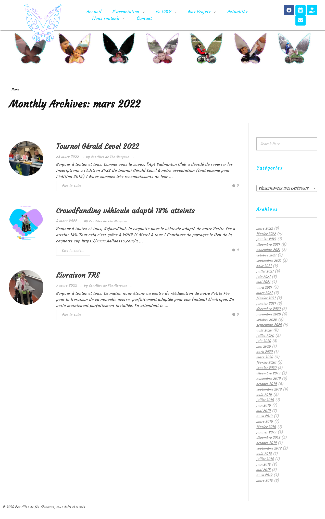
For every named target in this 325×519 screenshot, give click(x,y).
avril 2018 (264, 475)
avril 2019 (264, 416)
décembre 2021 (268, 244)
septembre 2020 (269, 325)
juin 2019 (263, 405)
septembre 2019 (269, 389)
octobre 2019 (266, 384)
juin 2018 (263, 464)
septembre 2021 (268, 260)
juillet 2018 (265, 459)
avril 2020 (264, 351)
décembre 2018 (268, 437)
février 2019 (266, 426)
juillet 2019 (265, 400)
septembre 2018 (269, 448)
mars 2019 (264, 421)
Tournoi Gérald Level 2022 (97, 146)
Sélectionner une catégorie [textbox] (283, 188)
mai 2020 (263, 346)
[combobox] (286, 188)
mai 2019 (263, 410)
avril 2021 (264, 287)
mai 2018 (263, 469)
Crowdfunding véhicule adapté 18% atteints (125, 210)
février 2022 (266, 233)
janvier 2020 (266, 367)
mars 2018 (264, 480)
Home (15, 89)
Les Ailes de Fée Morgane (110, 157)
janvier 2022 (266, 239)
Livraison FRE (77, 275)
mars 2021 (264, 292)
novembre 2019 (268, 378)
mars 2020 (264, 357)
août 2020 (264, 330)
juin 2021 (263, 276)
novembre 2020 (268, 314)
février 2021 (266, 298)
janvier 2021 (266, 303)
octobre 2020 (266, 319)
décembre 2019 (268, 373)
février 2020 (266, 362)
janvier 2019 (266, 432)
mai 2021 (263, 282)
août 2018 (264, 453)
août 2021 (264, 266)
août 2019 (264, 394)
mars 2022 (264, 228)
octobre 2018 (266, 443)
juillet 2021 (265, 271)
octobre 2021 (266, 255)
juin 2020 (263, 341)
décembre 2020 (268, 308)
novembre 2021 (268, 249)
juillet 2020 (265, 335)
